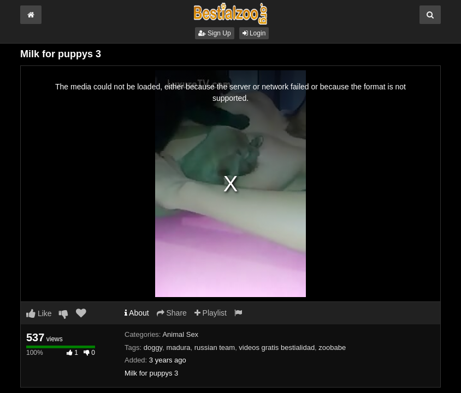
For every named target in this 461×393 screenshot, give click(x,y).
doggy (153, 347)
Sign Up (214, 33)
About (137, 313)
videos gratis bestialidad (277, 347)
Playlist (210, 313)
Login (254, 33)
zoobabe (332, 347)
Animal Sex (180, 334)
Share (172, 313)
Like (39, 313)
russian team (214, 347)
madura (178, 347)
